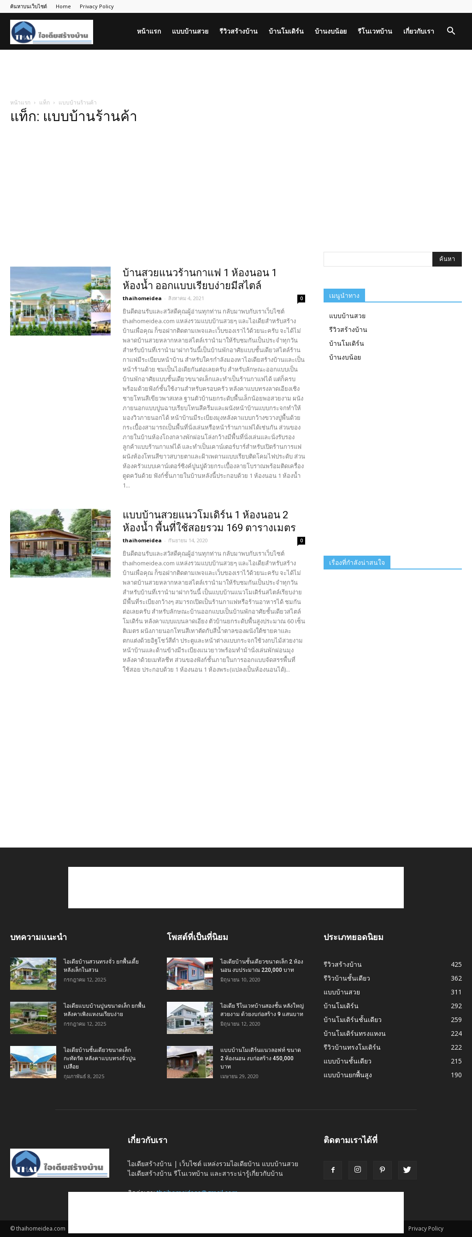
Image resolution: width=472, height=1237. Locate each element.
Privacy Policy (97, 6)
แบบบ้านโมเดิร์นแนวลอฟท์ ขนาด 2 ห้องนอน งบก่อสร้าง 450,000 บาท (260, 1058)
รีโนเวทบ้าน (375, 31)
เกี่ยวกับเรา (418, 31)
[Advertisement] (236, 74)
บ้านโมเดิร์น (286, 31)
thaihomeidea (142, 298)
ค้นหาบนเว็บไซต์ (28, 6)
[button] (451, 32)
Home (63, 6)
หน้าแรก (149, 31)
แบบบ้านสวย (190, 31)
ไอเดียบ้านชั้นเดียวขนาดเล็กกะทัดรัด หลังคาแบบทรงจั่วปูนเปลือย (100, 1058)
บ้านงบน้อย (331, 31)
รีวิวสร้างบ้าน (238, 31)
